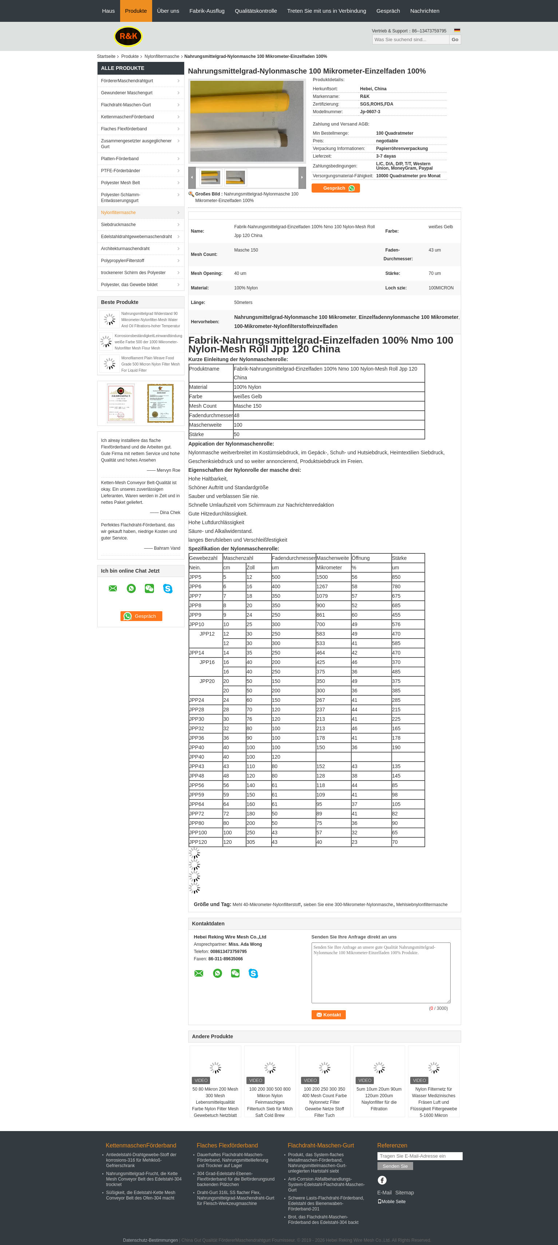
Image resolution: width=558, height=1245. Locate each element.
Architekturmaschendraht (125, 248)
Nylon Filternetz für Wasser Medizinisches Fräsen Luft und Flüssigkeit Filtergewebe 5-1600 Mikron (433, 1102)
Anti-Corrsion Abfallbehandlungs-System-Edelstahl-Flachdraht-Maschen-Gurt (326, 1185)
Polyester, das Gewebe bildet (129, 284)
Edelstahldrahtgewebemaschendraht (136, 236)
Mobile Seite (391, 1201)
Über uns (168, 11)
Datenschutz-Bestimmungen (150, 1240)
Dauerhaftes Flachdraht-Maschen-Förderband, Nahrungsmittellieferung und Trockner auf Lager (232, 1160)
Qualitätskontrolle (256, 11)
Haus (108, 11)
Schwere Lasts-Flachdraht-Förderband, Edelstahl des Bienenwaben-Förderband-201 (326, 1203)
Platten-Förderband (120, 158)
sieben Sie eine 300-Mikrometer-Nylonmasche (348, 904)
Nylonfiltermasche (162, 56)
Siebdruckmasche (118, 224)
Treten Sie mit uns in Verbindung (326, 11)
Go (455, 39)
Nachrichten (424, 11)
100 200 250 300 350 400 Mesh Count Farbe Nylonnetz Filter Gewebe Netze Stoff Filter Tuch (324, 1102)
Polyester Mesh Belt (120, 182)
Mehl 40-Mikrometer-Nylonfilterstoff (267, 904)
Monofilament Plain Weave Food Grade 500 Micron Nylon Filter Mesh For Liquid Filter (151, 364)
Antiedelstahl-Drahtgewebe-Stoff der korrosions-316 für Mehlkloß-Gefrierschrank (141, 1160)
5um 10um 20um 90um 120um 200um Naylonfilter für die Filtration (379, 1099)
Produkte (136, 11)
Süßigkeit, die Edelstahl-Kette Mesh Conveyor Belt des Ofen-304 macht (140, 1195)
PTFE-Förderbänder (120, 170)
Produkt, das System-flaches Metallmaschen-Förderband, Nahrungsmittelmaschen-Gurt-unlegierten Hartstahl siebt (317, 1163)
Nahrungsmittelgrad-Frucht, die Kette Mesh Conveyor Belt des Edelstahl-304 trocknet (144, 1179)
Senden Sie (395, 1166)
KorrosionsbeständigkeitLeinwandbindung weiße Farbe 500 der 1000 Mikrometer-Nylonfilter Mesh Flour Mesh (148, 342)
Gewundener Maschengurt (127, 92)
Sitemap (404, 1192)
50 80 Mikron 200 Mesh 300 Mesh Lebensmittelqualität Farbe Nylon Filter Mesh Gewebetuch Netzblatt (215, 1102)
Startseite (106, 56)
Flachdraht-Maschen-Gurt (126, 104)
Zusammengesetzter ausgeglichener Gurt (136, 143)
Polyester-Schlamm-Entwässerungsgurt (121, 197)
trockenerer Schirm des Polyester (133, 272)
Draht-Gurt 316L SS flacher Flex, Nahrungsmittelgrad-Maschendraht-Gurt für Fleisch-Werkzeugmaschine (235, 1198)
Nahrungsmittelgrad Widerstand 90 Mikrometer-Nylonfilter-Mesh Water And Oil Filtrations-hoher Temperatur (151, 320)
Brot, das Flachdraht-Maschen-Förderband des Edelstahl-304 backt (323, 1219)
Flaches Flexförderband (124, 128)
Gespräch (388, 10)
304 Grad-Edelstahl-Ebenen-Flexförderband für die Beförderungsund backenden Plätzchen (236, 1179)
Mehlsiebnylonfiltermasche (421, 904)
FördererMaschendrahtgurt (127, 80)
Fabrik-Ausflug (207, 11)
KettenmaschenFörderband (127, 116)
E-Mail (384, 1192)
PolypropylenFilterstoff (123, 260)
